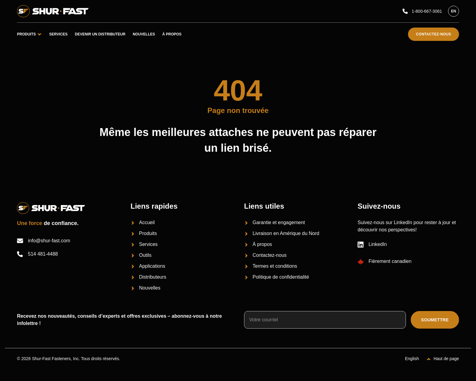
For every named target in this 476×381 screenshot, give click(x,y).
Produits (29, 34)
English (412, 358)
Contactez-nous (433, 34)
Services (58, 34)
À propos (172, 34)
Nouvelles (144, 34)
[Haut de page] (442, 359)
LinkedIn (372, 244)
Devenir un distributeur (100, 34)
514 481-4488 (37, 254)
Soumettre (435, 319)
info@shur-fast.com (43, 240)
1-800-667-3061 (422, 11)
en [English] (453, 11)
